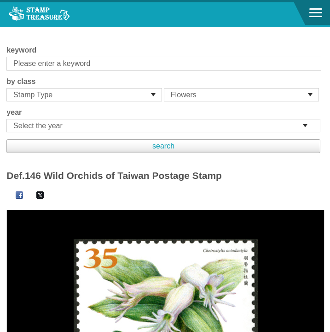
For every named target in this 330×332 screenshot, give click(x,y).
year (14, 112)
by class (20, 81)
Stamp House (57, 15)
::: (9, 31)
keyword (21, 50)
